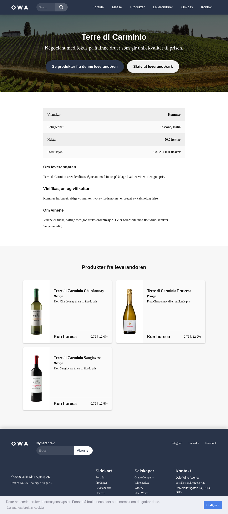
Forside (98, 7)
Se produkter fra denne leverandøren (85, 66)
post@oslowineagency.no (190, 482)
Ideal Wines (141, 493)
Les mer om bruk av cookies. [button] (26, 507)
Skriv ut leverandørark (153, 66)
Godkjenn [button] (212, 505)
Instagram (176, 443)
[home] (19, 7)
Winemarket (142, 482)
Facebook (211, 443)
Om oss (187, 7)
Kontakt (206, 7)
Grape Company (144, 477)
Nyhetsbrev (45, 443)
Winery (139, 487)
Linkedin (193, 443)
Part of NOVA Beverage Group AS (31, 482)
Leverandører (163, 7)
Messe (117, 7)
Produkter (137, 7)
